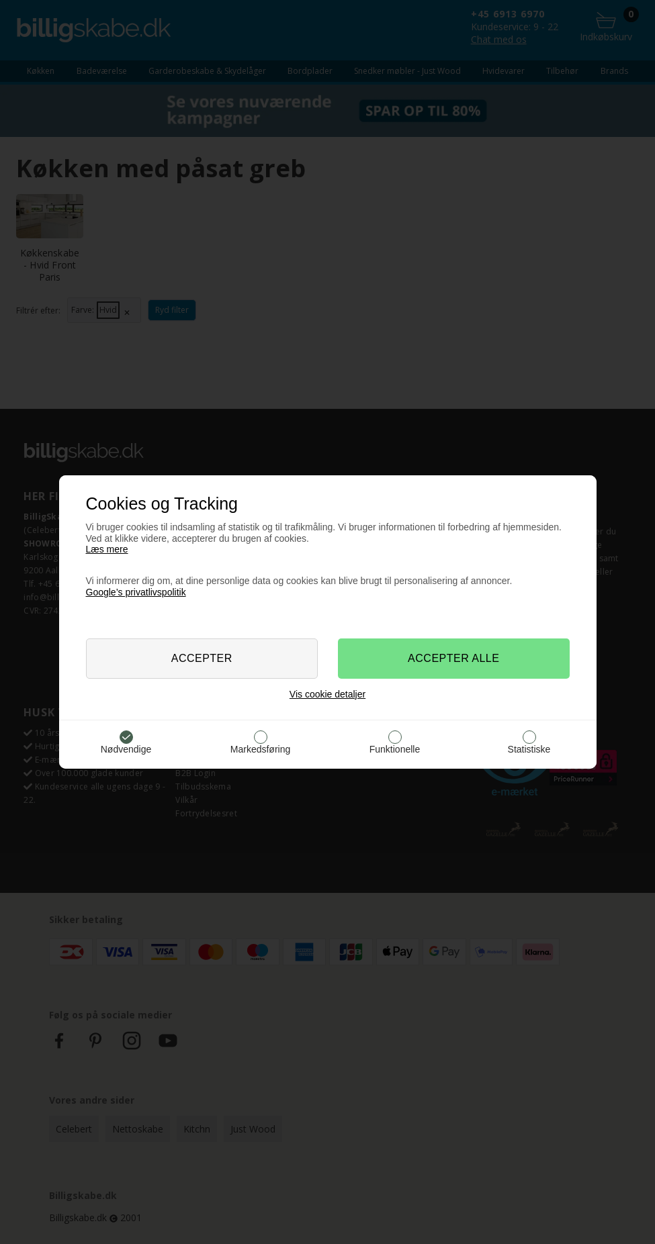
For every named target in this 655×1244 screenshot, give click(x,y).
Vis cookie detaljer (327, 694)
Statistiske (529, 749)
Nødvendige (126, 749)
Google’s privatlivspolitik (136, 592)
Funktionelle (395, 749)
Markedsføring (260, 749)
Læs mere (107, 549)
